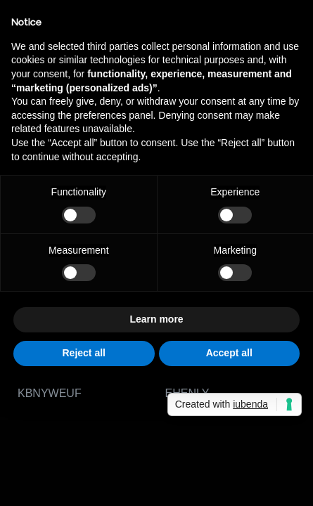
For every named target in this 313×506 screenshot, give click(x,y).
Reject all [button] (84, 352)
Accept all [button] (229, 352)
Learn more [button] (156, 319)
